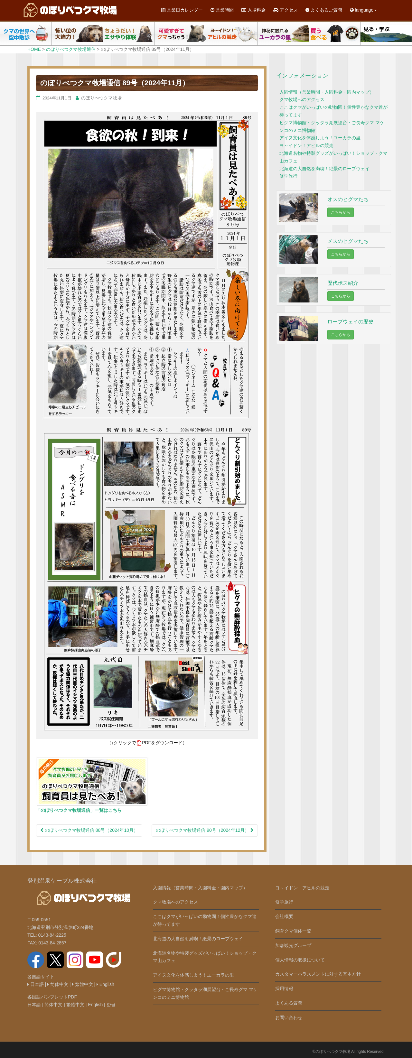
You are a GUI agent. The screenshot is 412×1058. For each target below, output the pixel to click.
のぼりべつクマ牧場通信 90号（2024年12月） (205, 830)
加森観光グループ (293, 945)
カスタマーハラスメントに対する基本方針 (318, 974)
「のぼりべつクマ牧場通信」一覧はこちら (79, 810)
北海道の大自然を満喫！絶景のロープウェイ (324, 168)
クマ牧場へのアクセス (301, 99)
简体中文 (57, 984)
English (105, 984)
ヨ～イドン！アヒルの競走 (306, 145)
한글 (111, 1004)
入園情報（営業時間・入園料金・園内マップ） (326, 92)
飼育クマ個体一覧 (293, 930)
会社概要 (284, 916)
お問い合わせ (288, 1017)
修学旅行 (288, 176)
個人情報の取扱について (300, 959)
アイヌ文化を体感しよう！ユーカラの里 (319, 137)
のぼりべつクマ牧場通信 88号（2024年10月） (89, 830)
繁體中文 (82, 984)
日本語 (35, 984)
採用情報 (284, 988)
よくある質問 (288, 1003)
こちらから (340, 212)
